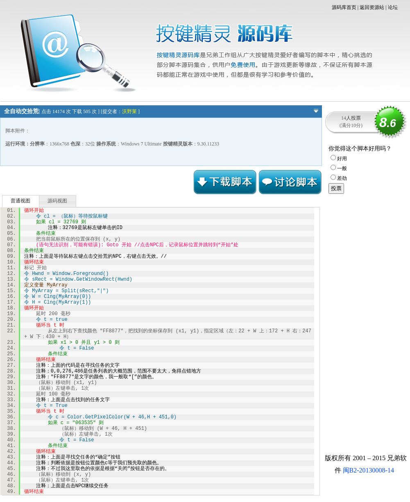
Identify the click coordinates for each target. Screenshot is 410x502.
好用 (339, 158)
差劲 (339, 178)
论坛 (393, 7)
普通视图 (20, 201)
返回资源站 (372, 7)
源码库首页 (344, 7)
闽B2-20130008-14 (368, 470)
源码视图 (57, 201)
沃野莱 (129, 111)
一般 (339, 168)
